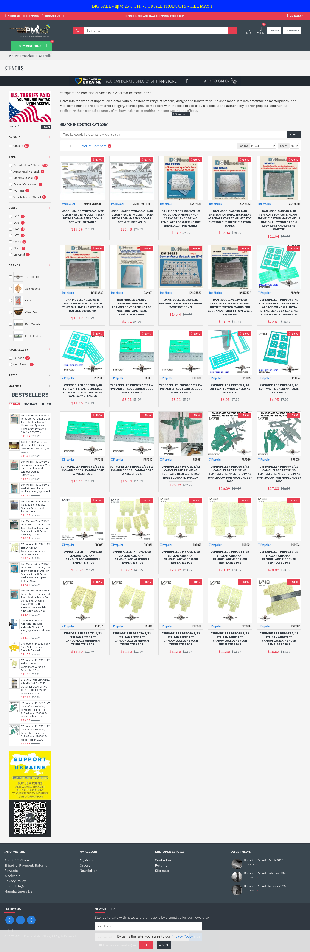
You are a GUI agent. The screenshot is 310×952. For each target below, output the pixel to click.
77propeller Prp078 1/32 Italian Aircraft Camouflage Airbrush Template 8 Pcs (83, 557)
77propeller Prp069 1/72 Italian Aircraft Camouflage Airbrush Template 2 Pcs (181, 639)
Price (13, 375)
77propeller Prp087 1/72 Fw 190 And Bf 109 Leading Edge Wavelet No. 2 (131, 389)
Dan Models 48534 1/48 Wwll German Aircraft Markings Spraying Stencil (35, 488)
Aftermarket (24, 55)
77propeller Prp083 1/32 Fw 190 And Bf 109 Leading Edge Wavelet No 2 (82, 470)
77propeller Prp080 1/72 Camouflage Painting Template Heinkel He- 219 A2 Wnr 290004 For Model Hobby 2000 (35, 709)
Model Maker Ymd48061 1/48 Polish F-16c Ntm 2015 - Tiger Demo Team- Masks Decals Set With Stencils (132, 216)
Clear (47, 126)
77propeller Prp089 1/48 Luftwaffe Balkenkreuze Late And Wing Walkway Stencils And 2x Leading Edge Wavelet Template (279, 307)
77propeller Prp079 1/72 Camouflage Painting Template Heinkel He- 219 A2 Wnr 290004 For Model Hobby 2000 (35, 732)
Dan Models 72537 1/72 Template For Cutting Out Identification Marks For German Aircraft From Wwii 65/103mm (35, 527)
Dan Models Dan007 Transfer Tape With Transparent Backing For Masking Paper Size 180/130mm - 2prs (132, 307)
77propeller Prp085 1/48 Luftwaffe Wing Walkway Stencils (230, 389)
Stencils (45, 55)
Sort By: (243, 145)
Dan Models (166, 203)
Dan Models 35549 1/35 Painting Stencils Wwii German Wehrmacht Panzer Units (35, 506)
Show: (283, 145)
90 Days (14, 404)
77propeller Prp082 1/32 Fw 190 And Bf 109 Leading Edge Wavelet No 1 (131, 470)
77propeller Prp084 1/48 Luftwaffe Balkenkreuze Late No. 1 (279, 389)
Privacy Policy (182, 936)
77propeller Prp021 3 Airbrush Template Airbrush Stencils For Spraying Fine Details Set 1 (35, 627)
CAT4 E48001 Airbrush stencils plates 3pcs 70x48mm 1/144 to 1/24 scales (35, 447)
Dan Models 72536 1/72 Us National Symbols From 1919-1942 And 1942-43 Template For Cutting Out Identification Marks (181, 218)
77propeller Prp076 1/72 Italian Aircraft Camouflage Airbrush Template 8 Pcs (35, 549)
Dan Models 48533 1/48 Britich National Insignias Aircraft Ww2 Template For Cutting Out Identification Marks (230, 218)
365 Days (30, 404)
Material (16, 386)
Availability (18, 349)
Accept (163, 944)
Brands (14, 265)
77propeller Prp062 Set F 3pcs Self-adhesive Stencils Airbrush (35, 647)
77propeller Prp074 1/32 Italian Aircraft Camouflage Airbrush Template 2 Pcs (230, 557)
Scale (13, 208)
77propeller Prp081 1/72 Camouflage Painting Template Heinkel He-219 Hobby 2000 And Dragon (181, 472)
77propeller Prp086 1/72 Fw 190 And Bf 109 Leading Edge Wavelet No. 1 (181, 389)
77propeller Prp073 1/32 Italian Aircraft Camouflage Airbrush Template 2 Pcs (279, 557)
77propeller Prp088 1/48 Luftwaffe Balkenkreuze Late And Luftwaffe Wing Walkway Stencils (82, 391)
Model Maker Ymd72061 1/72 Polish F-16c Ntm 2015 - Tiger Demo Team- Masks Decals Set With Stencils (82, 216)
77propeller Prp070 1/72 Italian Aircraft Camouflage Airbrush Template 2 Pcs (132, 639)
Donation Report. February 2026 (265, 873)
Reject (146, 944)
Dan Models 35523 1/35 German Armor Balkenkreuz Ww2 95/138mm (181, 303)
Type (12, 157)
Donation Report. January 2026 (265, 886)
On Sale (14, 137)
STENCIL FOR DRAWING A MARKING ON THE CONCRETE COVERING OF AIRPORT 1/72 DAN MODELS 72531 (35, 686)
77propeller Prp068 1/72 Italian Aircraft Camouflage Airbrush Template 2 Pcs (230, 639)
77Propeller (264, 292)
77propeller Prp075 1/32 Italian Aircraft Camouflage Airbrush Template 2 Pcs (181, 557)
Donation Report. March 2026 (263, 860)
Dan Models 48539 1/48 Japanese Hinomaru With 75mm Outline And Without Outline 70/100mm (35, 468)
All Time (47, 404)
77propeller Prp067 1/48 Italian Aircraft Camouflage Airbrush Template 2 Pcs (279, 639)
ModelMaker (68, 203)
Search (294, 134)
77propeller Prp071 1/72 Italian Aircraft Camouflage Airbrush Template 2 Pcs (35, 665)
